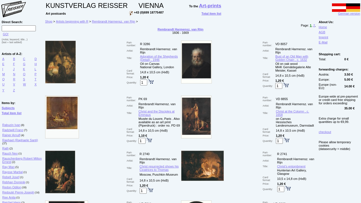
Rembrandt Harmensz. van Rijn (113, 21)
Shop (48, 21)
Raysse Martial (12, 172)
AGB (322, 32)
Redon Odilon (11, 187)
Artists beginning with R (72, 21)
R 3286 (145, 44)
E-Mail (323, 42)
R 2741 (282, 154)
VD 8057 (281, 44)
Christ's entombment (291, 166)
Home (323, 27)
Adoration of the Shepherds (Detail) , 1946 (159, 58)
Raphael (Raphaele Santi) (20, 140)
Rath (5, 148)
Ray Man (8, 167)
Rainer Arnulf (11, 135)
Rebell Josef (10, 177)
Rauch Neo (10, 153)
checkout (325, 132)
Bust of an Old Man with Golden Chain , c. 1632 (291, 58)
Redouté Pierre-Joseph (18, 192)
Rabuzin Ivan (11, 125)
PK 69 (142, 99)
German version (346, 12)
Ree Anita (9, 197)
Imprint (323, 37)
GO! (5, 34)
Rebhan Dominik (13, 182)
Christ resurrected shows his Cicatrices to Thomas (159, 168)
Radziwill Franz (12, 130)
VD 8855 (282, 99)
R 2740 (144, 154)
